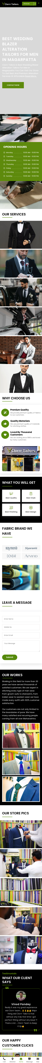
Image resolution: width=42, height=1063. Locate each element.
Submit (9, 657)
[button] (13, 85)
